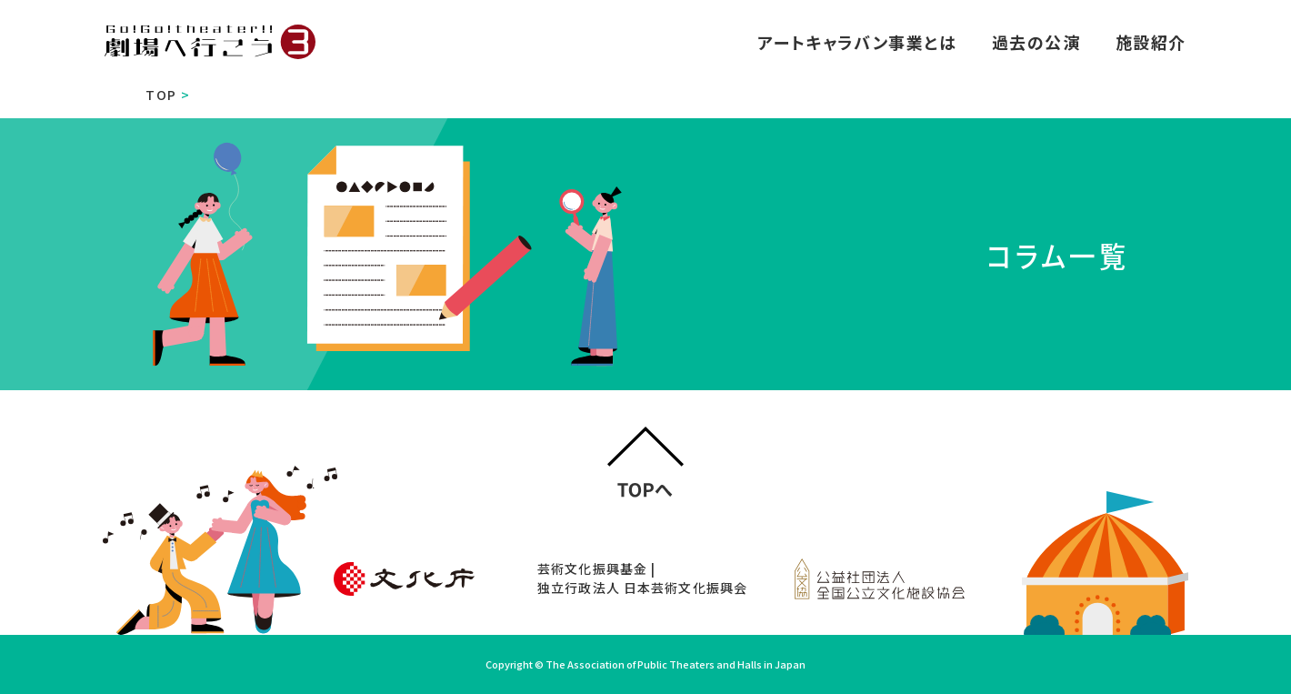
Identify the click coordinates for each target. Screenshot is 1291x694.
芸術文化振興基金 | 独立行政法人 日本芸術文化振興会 (642, 578)
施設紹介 (1151, 42)
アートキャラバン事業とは (856, 42)
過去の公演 (1036, 42)
